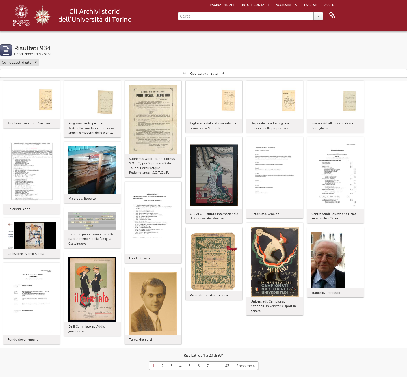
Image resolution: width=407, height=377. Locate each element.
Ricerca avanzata (203, 73)
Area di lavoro (332, 15)
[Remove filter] (36, 62)
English (310, 4)
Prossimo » (245, 365)
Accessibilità (286, 4)
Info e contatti (255, 4)
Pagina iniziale (222, 4)
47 (227, 365)
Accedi (329, 4)
